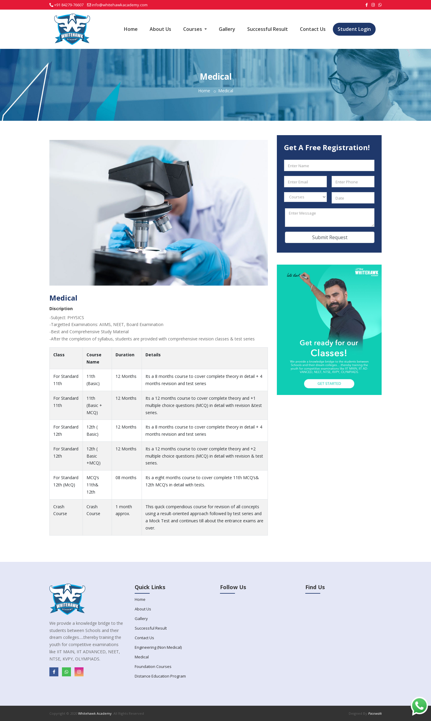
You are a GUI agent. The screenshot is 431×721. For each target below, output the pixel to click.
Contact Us (313, 29)
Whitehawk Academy (95, 713)
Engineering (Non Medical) (158, 647)
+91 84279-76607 (69, 4)
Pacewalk (375, 713)
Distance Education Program (160, 676)
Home (131, 29)
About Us (160, 29)
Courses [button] (193, 29)
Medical (142, 657)
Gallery (227, 29)
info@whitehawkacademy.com (120, 4)
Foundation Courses (153, 666)
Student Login (354, 29)
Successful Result (267, 29)
